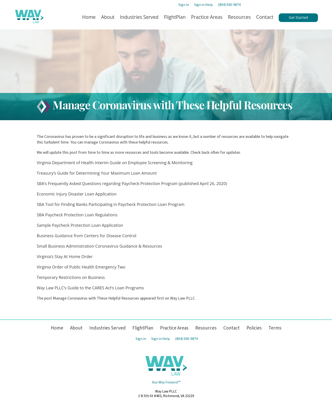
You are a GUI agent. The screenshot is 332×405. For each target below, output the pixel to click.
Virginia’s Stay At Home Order (65, 256)
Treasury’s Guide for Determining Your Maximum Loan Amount (97, 173)
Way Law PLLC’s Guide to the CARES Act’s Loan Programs (90, 287)
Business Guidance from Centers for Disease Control (86, 235)
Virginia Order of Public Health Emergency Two (81, 267)
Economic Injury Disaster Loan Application (77, 194)
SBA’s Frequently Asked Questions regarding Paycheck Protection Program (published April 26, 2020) (132, 183)
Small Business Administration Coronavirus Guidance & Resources (99, 246)
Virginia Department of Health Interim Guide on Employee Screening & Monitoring (115, 162)
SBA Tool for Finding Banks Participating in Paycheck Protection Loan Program (110, 204)
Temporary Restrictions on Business (71, 277)
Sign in (183, 4)
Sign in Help (203, 4)
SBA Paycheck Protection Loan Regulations (77, 214)
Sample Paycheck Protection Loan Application (80, 225)
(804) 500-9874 (229, 4)
